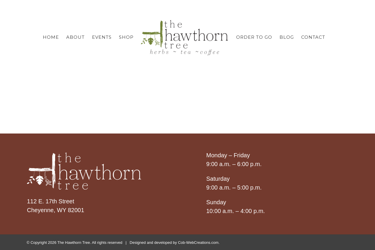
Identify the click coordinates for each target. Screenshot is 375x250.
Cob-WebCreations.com (198, 242)
